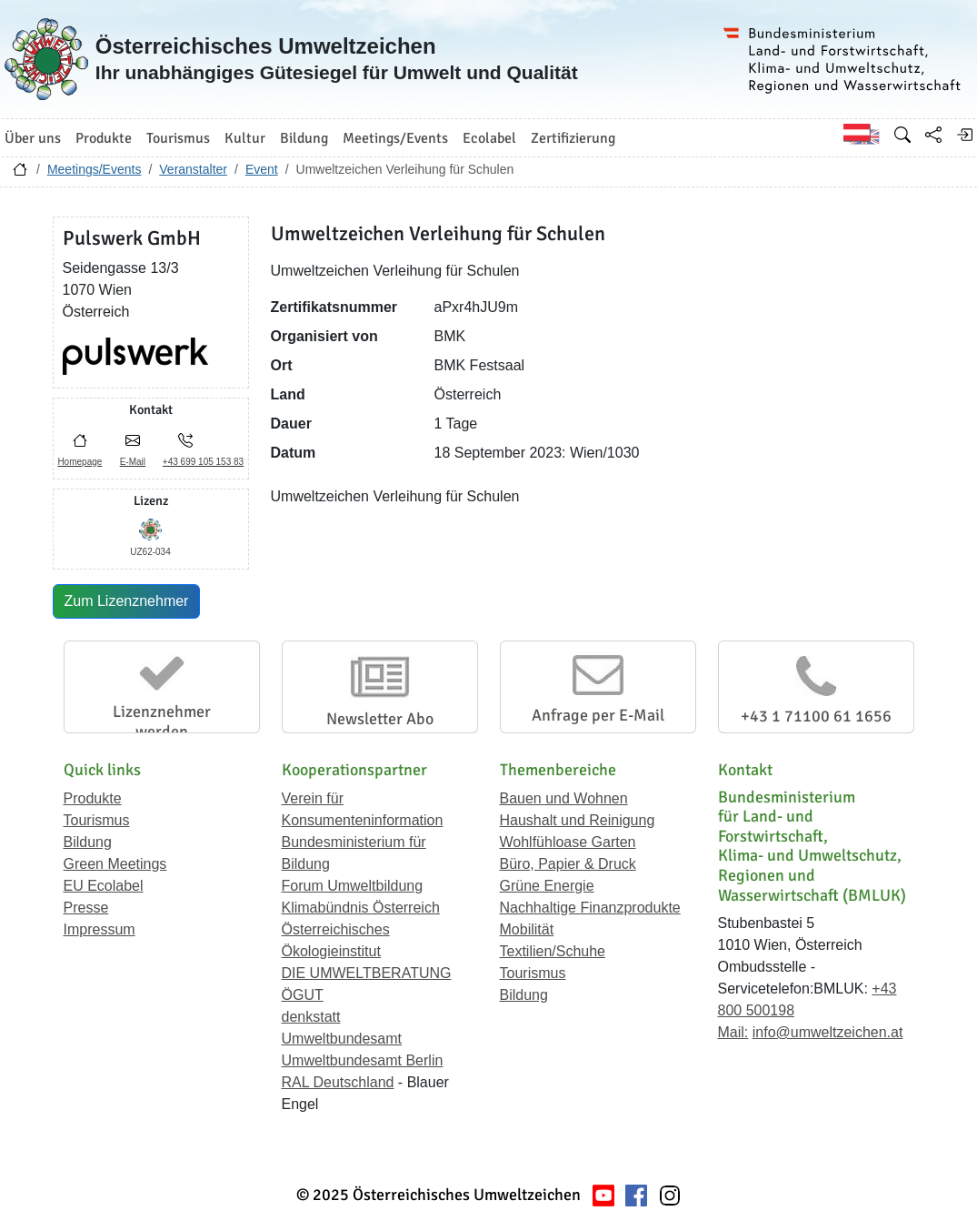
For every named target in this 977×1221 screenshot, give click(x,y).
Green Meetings (115, 864)
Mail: (733, 1032)
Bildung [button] (304, 138)
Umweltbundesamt (342, 1038)
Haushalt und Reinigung (577, 820)
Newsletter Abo (380, 719)
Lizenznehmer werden (162, 721)
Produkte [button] (103, 138)
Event (261, 169)
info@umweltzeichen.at (828, 1032)
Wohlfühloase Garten (568, 842)
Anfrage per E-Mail (598, 715)
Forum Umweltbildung (353, 885)
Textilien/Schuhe (553, 951)
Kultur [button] (244, 138)
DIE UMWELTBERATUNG (367, 973)
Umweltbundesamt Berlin (363, 1060)
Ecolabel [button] (489, 138)
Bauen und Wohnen (564, 798)
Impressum (99, 929)
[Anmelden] (964, 134)
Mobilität (527, 929)
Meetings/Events (94, 169)
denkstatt (311, 1016)
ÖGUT (303, 995)
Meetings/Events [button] (395, 138)
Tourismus (97, 820)
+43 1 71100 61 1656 (816, 716)
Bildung (88, 842)
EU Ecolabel (104, 885)
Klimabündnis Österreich (361, 907)
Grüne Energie (547, 885)
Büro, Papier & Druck (568, 864)
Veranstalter (193, 169)
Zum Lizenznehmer (127, 601)
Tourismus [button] (178, 138)
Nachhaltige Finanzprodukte (590, 907)
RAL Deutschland (338, 1082)
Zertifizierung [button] (573, 138)
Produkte (93, 798)
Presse (86, 907)
